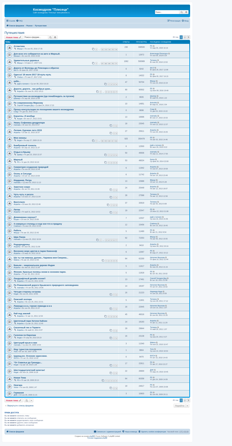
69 (109, 63)
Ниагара (18, 385)
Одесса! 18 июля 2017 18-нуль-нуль (32, 74)
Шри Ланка (19, 237)
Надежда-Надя (156, 291)
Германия (19, 392)
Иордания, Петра (23, 180)
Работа (17, 230)
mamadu (153, 116)
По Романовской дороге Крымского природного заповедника (46, 285)
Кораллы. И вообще (24, 116)
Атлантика (19, 46)
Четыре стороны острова (27, 292)
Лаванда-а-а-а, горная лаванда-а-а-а (33, 306)
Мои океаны (20, 138)
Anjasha (20, 91)
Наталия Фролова (157, 257)
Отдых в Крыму (22, 152)
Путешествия (14, 33)
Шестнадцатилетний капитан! (29, 370)
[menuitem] (19, 21)
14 (109, 49)
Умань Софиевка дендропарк (29, 122)
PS (151, 46)
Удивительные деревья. (26, 60)
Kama (152, 159)
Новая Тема (20, 377)
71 (116, 63)
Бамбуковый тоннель (25, 145)
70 (112, 63)
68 (106, 63)
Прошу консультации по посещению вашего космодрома (44, 109)
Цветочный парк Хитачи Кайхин (30, 321)
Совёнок (17, 226)
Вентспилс (19, 202)
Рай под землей (22, 313)
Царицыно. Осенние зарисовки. (30, 356)
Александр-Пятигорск (159, 54)
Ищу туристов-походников (28, 349)
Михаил (17, 56)
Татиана (153, 60)
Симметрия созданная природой (31, 167)
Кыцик (19, 119)
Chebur (20, 77)
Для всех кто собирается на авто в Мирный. (37, 54)
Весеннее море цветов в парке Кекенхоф (35, 251)
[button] (188, 37)
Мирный (18, 159)
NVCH (16, 358)
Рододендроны (22, 244)
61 (112, 141)
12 (102, 49)
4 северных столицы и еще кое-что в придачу (38, 224)
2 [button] (184, 37)
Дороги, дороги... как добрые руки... (33, 89)
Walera (16, 260)
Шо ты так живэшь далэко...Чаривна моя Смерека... (41, 257)
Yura (15, 351)
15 (112, 49)
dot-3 (16, 70)
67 (102, 63)
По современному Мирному (28, 103)
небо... (17, 81)
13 (106, 49)
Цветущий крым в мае (25, 342)
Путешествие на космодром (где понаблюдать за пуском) (44, 96)
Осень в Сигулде (23, 173)
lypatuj (19, 154)
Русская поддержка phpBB (97, 438)
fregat (19, 140)
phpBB (91, 436)
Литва (17, 209)
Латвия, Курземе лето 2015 (28, 130)
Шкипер (17, 98)
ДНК (152, 370)
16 (116, 49)
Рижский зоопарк (23, 299)
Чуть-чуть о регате (24, 194)
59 (106, 141)
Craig (16, 112)
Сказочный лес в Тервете (27, 327)
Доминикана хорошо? (25, 217)
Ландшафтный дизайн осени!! (30, 278)
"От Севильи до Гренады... (28, 362)
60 (109, 141)
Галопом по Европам (25, 335)
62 (116, 141)
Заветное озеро (22, 187)
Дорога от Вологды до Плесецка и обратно (36, 68)
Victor (16, 387)
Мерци (20, 49)
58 (102, 141)
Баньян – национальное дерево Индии (34, 265)
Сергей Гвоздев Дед (25, 105)
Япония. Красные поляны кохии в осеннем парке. (40, 272)
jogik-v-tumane (23, 84)
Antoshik (153, 103)
